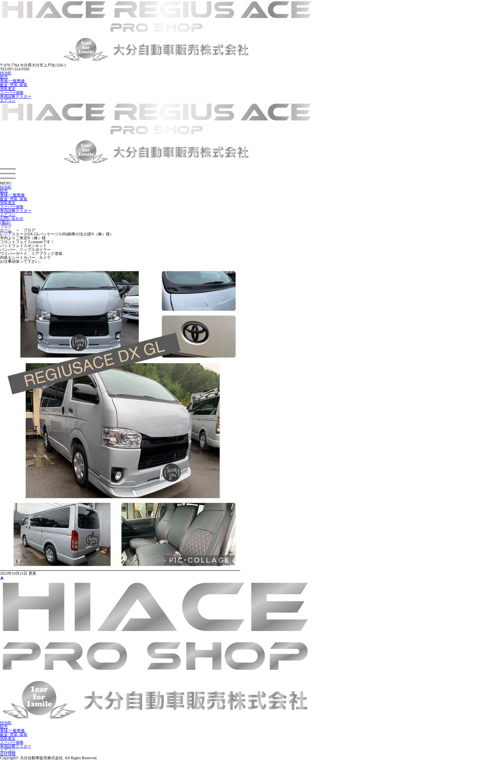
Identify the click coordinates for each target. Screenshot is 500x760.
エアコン (8, 100)
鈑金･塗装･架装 (13, 84)
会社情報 (8, 754)
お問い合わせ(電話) (11, 220)
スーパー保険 (11, 92)
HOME (5, 73)
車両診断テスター (15, 96)
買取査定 (8, 88)
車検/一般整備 (12, 81)
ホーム (6, 230)
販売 (4, 77)
